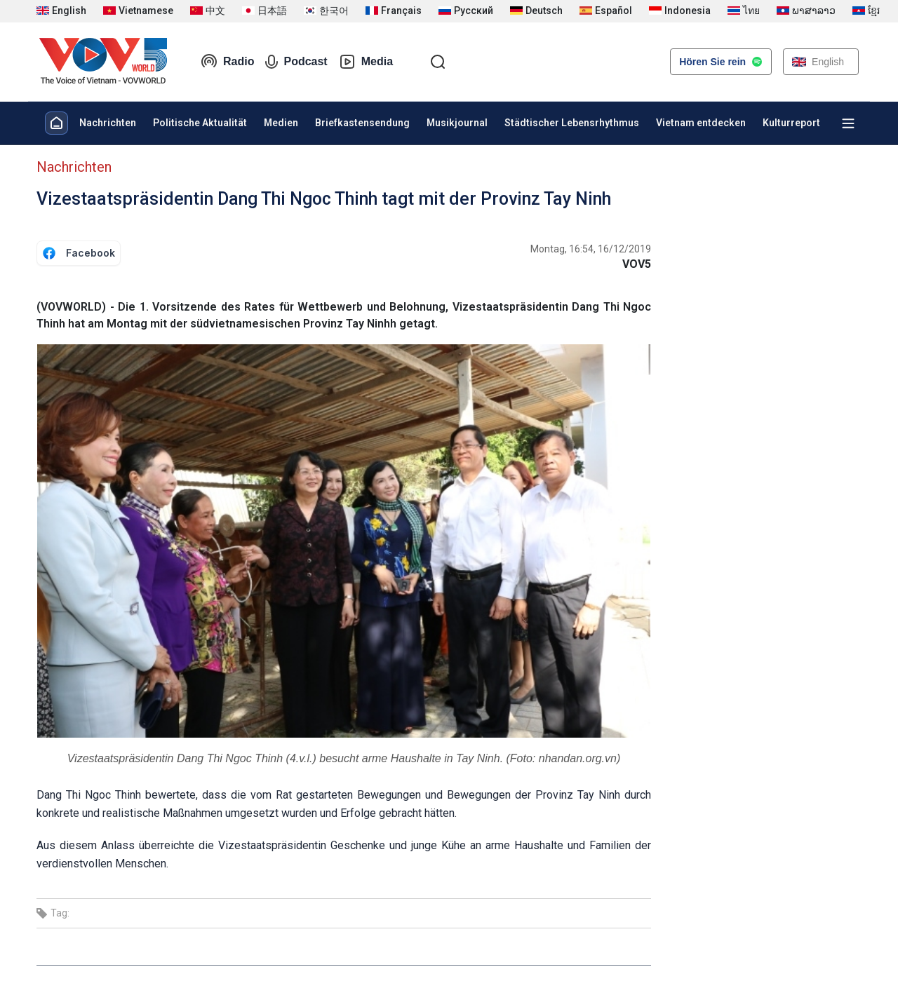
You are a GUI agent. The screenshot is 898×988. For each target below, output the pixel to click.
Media (366, 61)
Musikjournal (457, 122)
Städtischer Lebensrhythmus (571, 122)
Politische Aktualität (200, 122)
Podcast (296, 62)
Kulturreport (791, 122)
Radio (227, 61)
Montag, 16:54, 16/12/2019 (590, 249)
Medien (281, 122)
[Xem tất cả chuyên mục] (848, 123)
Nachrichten (107, 122)
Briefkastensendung (362, 122)
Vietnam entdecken (701, 122)
